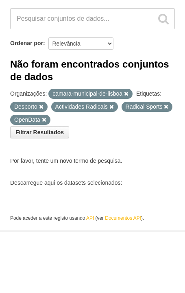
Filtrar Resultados (39, 132)
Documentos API (123, 218)
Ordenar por (26, 43)
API (90, 218)
